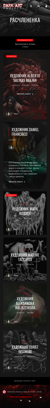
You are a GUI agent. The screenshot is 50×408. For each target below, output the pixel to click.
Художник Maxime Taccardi (25, 257)
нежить (31, 357)
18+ (19, 218)
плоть (35, 85)
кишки (25, 85)
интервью (20, 357)
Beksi (12, 114)
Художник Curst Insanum (25, 349)
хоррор (16, 85)
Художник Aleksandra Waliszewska (25, 303)
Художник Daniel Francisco (25, 131)
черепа (30, 264)
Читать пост (25, 94)
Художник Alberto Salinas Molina (25, 77)
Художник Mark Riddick (25, 211)
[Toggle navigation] (31, 6)
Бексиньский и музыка (25, 45)
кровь (30, 313)
